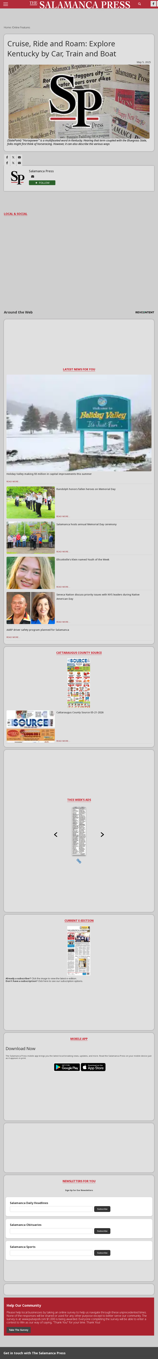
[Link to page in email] (19, 157)
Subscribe (102, 1209)
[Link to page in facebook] (7, 157)
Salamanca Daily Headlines (29, 1203)
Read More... (13, 481)
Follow (44, 182)
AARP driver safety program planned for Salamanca (38, 629)
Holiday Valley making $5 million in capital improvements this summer (49, 474)
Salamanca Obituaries (25, 1225)
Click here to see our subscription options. (60, 981)
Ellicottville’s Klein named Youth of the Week (82, 559)
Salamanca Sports (22, 1247)
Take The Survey (18, 1330)
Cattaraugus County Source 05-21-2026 (80, 712)
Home (8, 27)
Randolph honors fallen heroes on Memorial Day (86, 489)
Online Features (21, 27)
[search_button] (139, 4)
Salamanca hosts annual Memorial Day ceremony (86, 524)
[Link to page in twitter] (13, 157)
